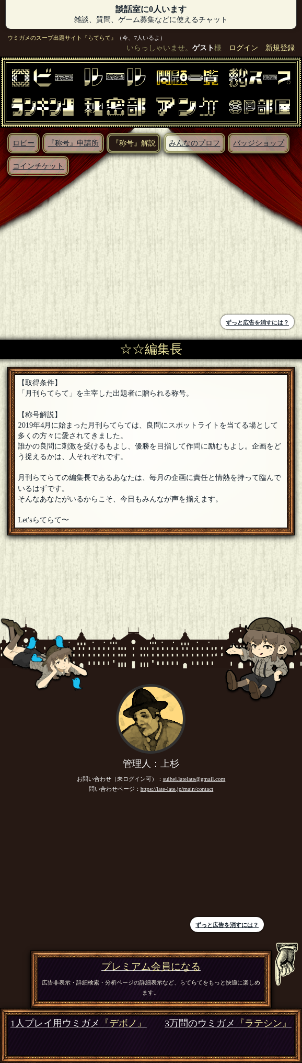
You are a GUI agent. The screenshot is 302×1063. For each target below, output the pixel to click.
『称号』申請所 (73, 143)
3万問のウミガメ (228, 1023)
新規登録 (280, 47)
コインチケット (38, 166)
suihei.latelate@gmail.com (194, 779)
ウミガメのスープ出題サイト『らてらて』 (62, 38)
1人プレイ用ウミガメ (78, 1023)
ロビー (23, 143)
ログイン (243, 47)
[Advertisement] (78, 246)
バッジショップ (258, 143)
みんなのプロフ (194, 143)
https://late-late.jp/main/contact (177, 789)
